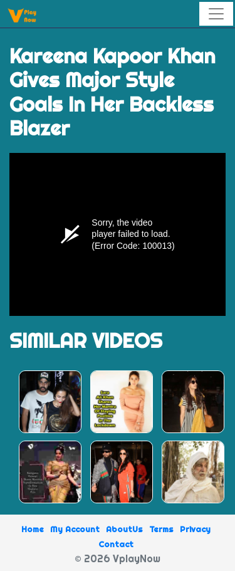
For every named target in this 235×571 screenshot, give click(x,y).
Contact (115, 544)
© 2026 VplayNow (117, 558)
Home (32, 529)
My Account (75, 529)
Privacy (195, 529)
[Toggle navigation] (216, 14)
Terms (161, 529)
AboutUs (124, 529)
